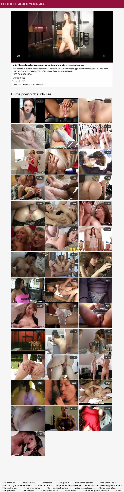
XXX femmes (28, 491)
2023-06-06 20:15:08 (22, 74)
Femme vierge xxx (76, 486)
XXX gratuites (8, 491)
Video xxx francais (34, 486)
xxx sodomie (38, 85)
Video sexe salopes (83, 488)
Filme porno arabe (107, 483)
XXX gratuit (63, 483)
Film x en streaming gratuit (103, 486)
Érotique (15, 85)
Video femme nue (49, 491)
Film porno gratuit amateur (96, 491)
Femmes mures (28, 483)
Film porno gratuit (10, 486)
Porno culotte (55, 486)
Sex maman (47, 483)
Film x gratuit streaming (57, 488)
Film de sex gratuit (107, 488)
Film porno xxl (9, 483)
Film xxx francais (9, 488)
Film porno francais (84, 483)
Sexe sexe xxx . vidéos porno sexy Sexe (22, 4)
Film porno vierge (32, 488)
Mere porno (70, 491)
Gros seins (26, 85)
